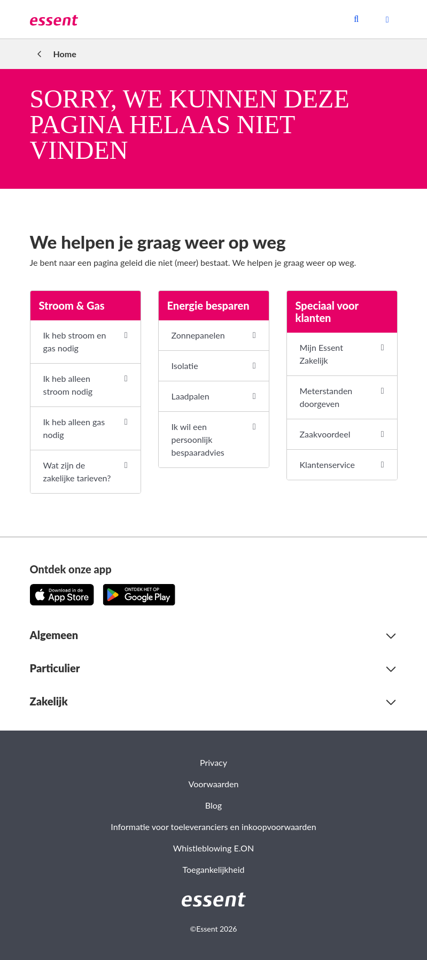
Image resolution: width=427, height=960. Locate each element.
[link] (54, 19)
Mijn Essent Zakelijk (321, 353)
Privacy (213, 762)
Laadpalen (190, 396)
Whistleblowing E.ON (213, 848)
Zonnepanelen (198, 335)
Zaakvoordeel (325, 434)
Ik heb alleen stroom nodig (68, 384)
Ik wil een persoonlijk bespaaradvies (198, 439)
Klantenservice (327, 464)
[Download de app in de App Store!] (62, 594)
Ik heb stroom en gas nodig (74, 341)
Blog (213, 805)
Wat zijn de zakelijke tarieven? (77, 471)
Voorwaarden (214, 784)
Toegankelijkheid (213, 869)
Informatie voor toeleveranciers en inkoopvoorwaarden (213, 826)
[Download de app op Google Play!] (139, 594)
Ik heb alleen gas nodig (74, 428)
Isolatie (185, 365)
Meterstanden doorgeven (326, 397)
